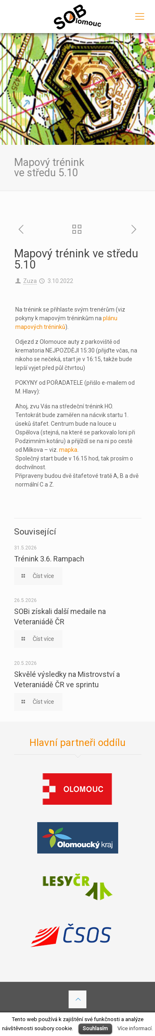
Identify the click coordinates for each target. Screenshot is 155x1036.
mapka (68, 449)
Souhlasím (95, 1028)
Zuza (30, 281)
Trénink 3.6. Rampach (49, 558)
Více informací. (135, 1028)
